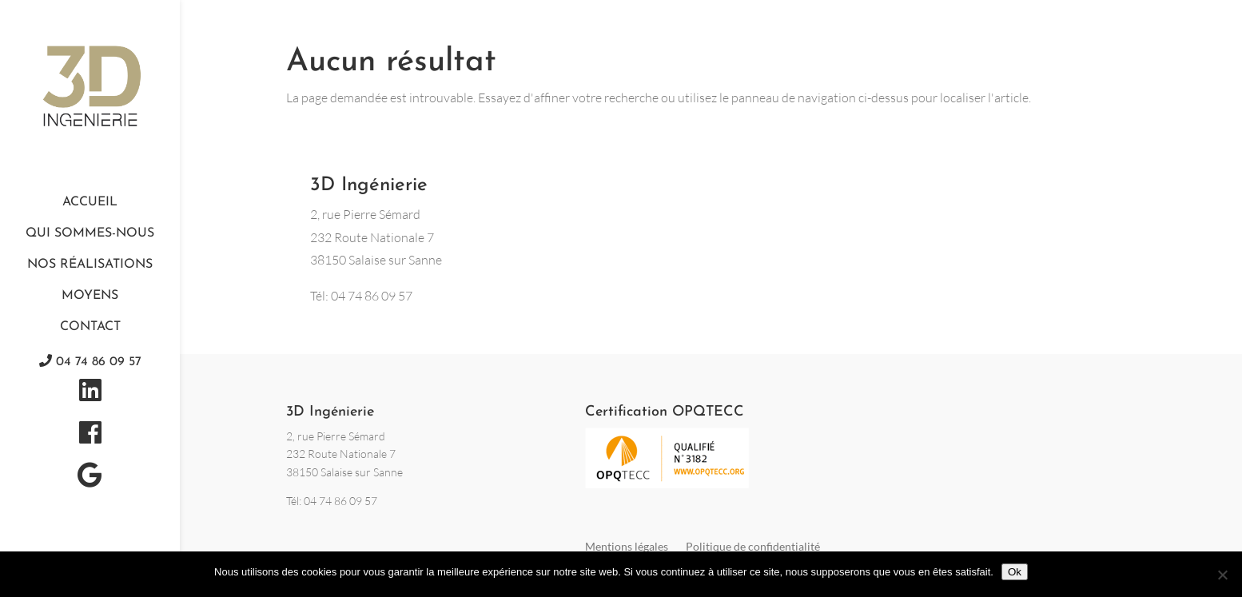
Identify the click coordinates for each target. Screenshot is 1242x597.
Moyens (90, 295)
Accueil (89, 202)
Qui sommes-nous (90, 233)
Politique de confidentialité (753, 546)
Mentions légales (626, 546)
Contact (90, 326)
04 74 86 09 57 (90, 361)
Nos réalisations (90, 264)
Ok (1014, 572)
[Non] (1222, 575)
